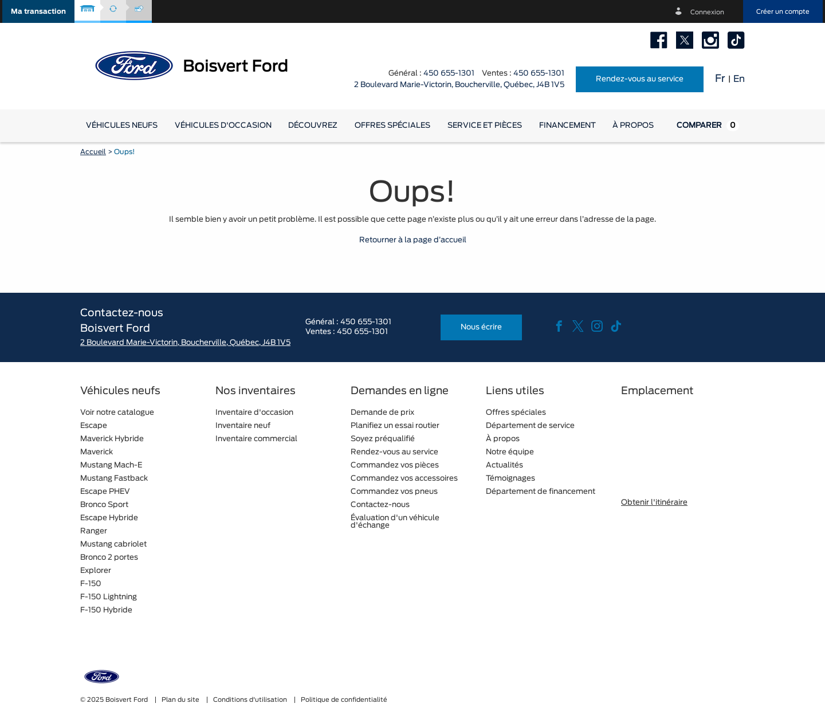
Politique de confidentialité (344, 700)
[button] (38, 11)
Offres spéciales (392, 125)
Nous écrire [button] (481, 327)
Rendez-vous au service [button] (639, 79)
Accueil (93, 151)
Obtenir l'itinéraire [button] (654, 502)
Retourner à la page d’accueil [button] (412, 240)
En (739, 79)
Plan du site (181, 700)
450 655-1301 (448, 73)
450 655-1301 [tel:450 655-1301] (538, 73)
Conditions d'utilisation (251, 700)
